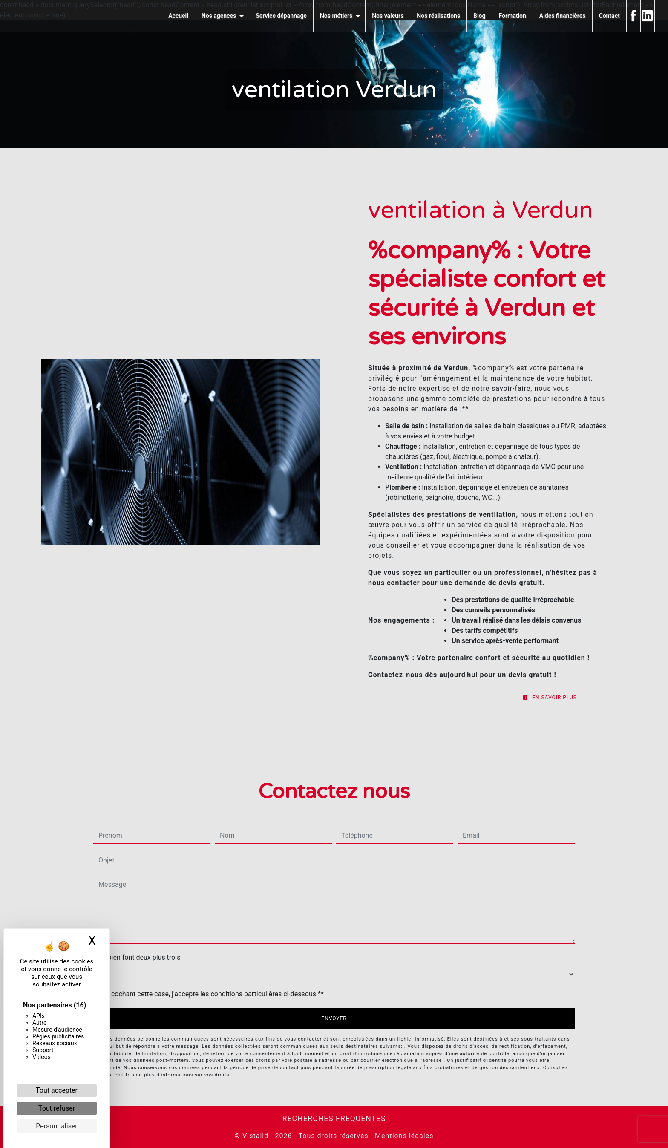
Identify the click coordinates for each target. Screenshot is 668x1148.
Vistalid (255, 1136)
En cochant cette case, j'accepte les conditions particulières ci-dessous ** (213, 994)
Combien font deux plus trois (136, 957)
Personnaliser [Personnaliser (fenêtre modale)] (57, 1126)
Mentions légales (403, 1136)
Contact (609, 15)
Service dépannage (281, 15)
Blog (479, 15)
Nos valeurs (387, 15)
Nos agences (219, 15)
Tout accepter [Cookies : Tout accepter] (57, 1090)
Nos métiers (336, 15)
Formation (512, 15)
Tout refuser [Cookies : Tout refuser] (56, 1108)
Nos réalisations (438, 15)
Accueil (178, 15)
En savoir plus (550, 698)
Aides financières (562, 15)
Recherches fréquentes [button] (334, 1118)
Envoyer (333, 1018)
